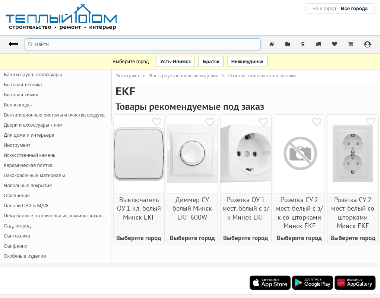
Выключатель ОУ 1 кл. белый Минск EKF (139, 208)
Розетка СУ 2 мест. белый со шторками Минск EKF (352, 212)
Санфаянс (15, 246)
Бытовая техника (23, 84)
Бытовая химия (21, 94)
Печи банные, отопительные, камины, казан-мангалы (58, 215)
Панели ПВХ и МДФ (26, 205)
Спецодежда (18, 266)
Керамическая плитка (28, 165)
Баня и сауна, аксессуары (33, 74)
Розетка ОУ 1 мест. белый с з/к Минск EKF (245, 208)
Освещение (17, 195)
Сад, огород (17, 226)
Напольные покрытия (28, 185)
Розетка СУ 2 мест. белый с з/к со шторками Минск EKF (299, 212)
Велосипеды (18, 105)
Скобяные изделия (25, 256)
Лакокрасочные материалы (34, 175)
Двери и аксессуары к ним (33, 125)
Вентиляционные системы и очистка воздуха (54, 115)
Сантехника (17, 236)
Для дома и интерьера (29, 135)
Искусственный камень (30, 155)
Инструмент (17, 145)
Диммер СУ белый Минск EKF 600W (192, 208)
